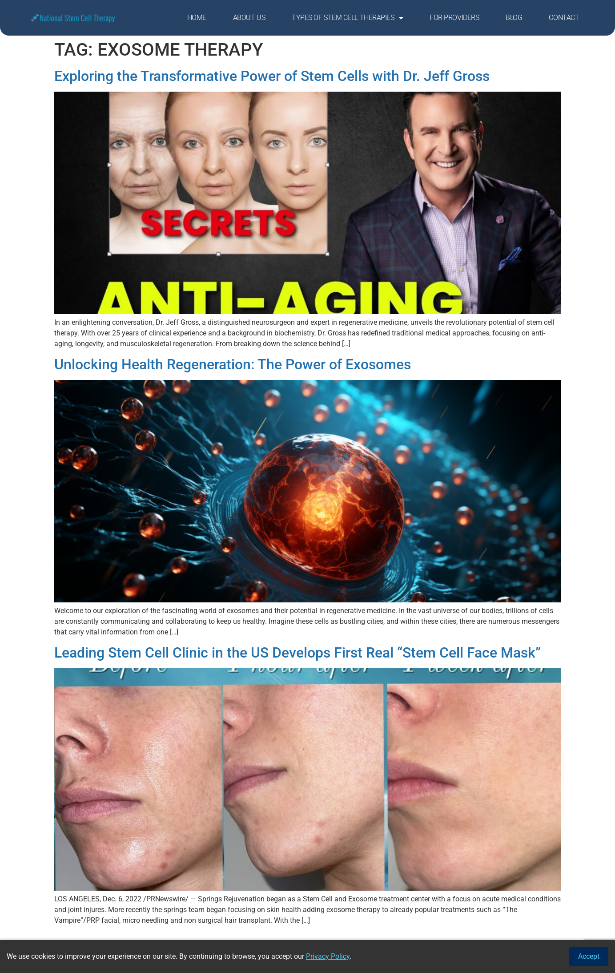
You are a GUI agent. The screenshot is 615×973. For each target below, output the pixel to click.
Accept (588, 956)
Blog (514, 17)
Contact (564, 17)
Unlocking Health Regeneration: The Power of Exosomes (232, 364)
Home (196, 17)
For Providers (454, 17)
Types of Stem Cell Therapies (347, 18)
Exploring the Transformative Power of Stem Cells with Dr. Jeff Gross (272, 76)
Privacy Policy (328, 956)
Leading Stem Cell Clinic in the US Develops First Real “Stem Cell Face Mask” (297, 652)
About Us (249, 17)
